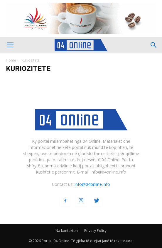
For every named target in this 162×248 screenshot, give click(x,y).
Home (11, 60)
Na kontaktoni (67, 230)
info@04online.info (92, 184)
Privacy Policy (95, 230)
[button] (154, 45)
